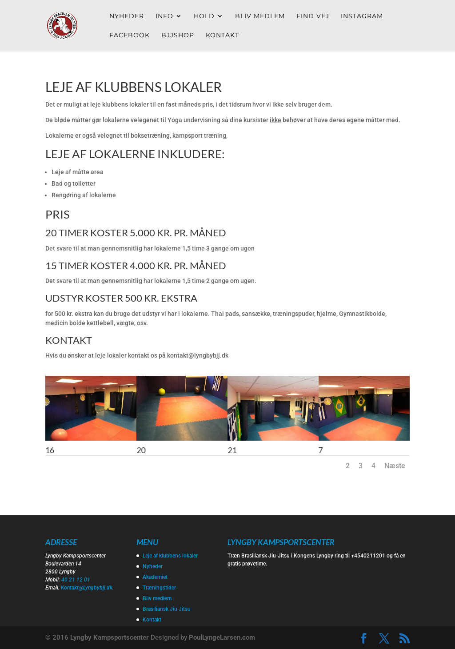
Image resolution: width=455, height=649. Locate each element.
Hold (204, 16)
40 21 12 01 (75, 580)
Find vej (312, 16)
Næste (394, 466)
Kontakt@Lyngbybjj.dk (86, 588)
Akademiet (155, 577)
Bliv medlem (260, 16)
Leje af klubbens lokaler (170, 556)
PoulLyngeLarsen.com (222, 637)
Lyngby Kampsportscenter (109, 637)
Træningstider (159, 588)
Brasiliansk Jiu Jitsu (167, 609)
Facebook (129, 35)
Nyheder (126, 16)
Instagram (362, 16)
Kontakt (222, 35)
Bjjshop (177, 35)
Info (164, 16)
